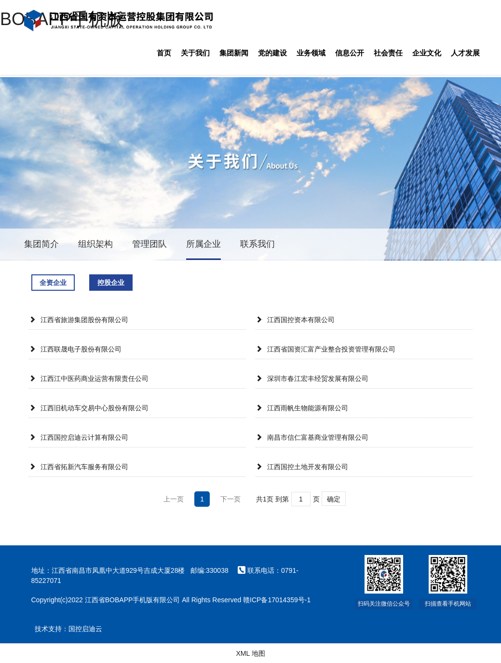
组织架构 (95, 244)
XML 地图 (250, 653)
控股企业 (110, 282)
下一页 (230, 499)
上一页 (173, 499)
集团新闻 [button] (233, 53)
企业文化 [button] (426, 53)
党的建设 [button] (272, 53)
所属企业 (203, 244)
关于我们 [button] (195, 53)
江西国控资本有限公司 (295, 320)
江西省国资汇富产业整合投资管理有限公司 (325, 349)
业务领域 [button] (311, 53)
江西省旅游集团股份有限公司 (78, 320)
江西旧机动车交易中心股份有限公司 (89, 408)
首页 (164, 53)
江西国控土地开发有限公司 (302, 467)
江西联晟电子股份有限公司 (75, 349)
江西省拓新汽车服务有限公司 (78, 467)
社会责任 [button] (388, 53)
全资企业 (53, 282)
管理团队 (149, 244)
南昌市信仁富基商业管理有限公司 (312, 437)
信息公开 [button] (349, 53)
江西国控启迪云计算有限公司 (78, 437)
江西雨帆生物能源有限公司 (302, 408)
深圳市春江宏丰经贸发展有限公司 (312, 378)
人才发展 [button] (465, 53)
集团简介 (41, 244)
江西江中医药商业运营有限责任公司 (89, 378)
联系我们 (257, 244)
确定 (333, 499)
